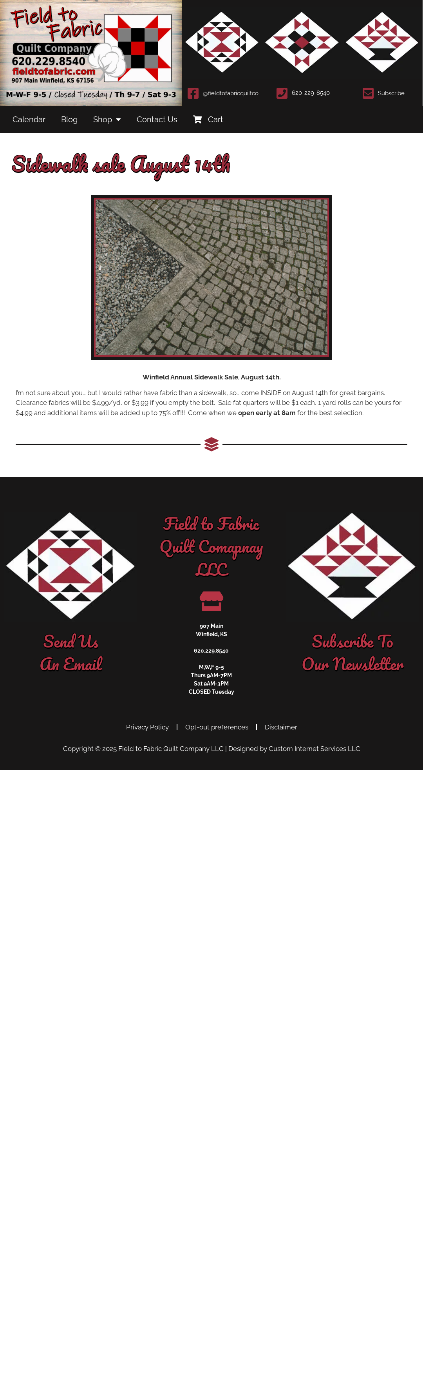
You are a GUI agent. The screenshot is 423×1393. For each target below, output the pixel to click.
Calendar (29, 119)
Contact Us (157, 119)
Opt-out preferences (216, 727)
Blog (69, 119)
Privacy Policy (147, 727)
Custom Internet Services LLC (314, 749)
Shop (107, 119)
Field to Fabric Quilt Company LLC (171, 749)
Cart (208, 119)
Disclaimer (281, 727)
